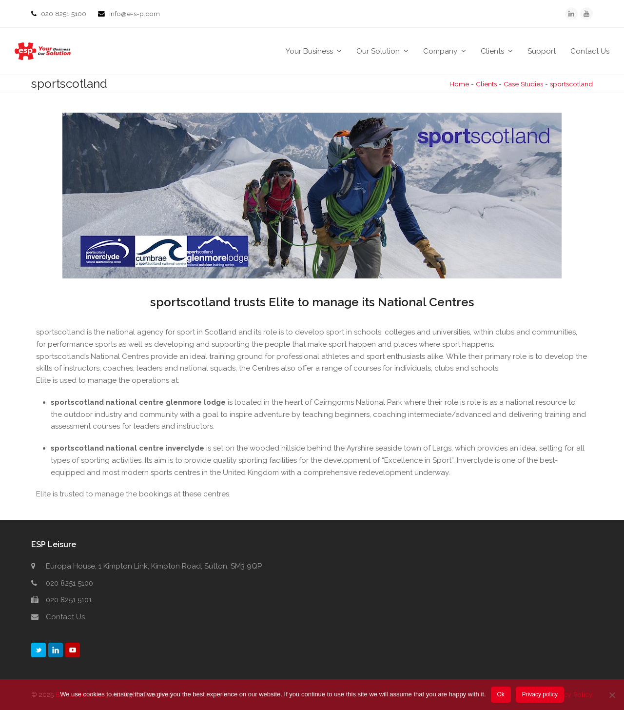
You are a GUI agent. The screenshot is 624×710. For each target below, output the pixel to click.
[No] (612, 695)
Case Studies (523, 84)
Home (459, 84)
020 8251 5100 (64, 14)
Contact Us (65, 616)
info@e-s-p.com (134, 14)
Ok (500, 694)
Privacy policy (540, 694)
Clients (486, 84)
